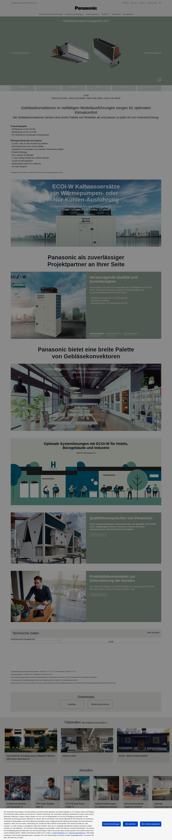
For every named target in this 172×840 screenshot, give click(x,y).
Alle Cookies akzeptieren (150, 824)
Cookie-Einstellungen (111, 824)
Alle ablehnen (130, 824)
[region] (86, 824)
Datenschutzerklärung (77, 833)
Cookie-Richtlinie (58, 833)
